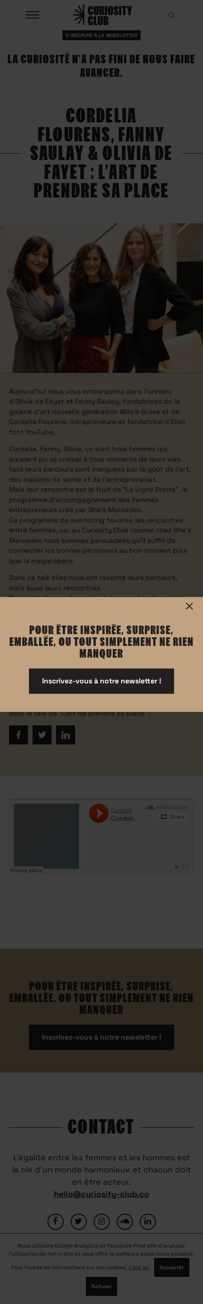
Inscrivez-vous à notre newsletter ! (101, 681)
